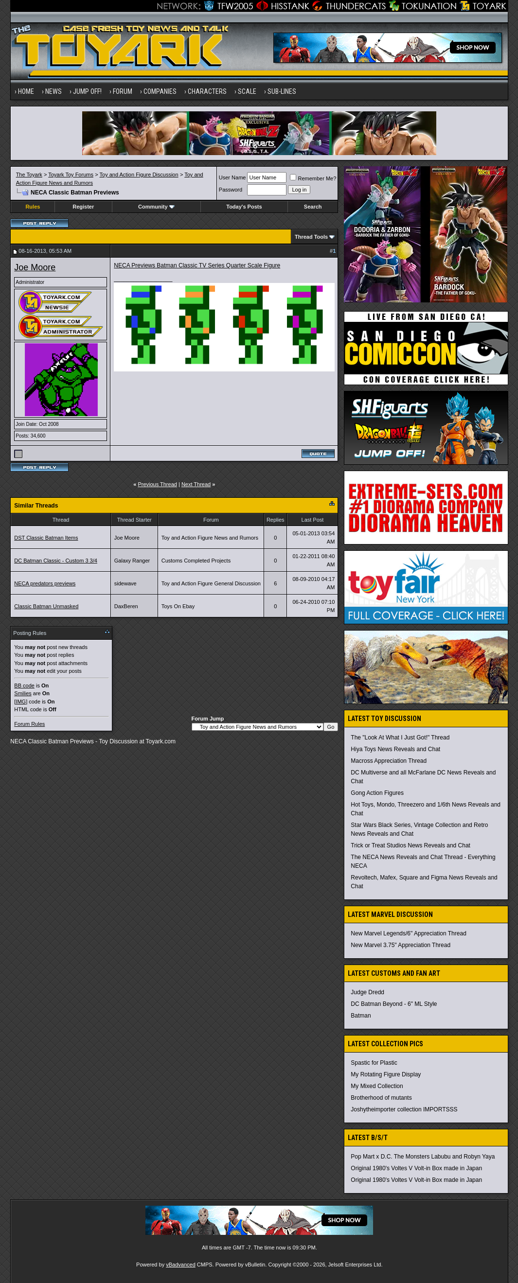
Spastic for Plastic (374, 1062)
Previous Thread (157, 484)
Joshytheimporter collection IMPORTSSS (404, 1109)
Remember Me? (313, 178)
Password (230, 190)
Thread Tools (311, 237)
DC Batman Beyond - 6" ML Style (394, 1004)
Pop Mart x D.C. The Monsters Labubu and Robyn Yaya (423, 1156)
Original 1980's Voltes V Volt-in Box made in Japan (416, 1168)
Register (83, 207)
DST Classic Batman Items (46, 538)
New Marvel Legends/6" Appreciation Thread (408, 933)
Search (313, 207)
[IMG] (20, 701)
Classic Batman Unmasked (46, 606)
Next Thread (196, 484)
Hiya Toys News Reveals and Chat (395, 749)
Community (156, 207)
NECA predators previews (44, 583)
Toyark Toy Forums (70, 174)
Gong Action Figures (377, 793)
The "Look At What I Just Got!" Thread (400, 737)
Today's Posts (244, 207)
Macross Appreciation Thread (389, 760)
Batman (361, 1015)
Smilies (22, 693)
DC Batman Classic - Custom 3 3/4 (55, 560)
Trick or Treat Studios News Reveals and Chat (410, 845)
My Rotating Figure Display (386, 1074)
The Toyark (29, 174)
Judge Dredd (367, 992)
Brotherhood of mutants (381, 1097)
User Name (232, 177)
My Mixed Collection (377, 1086)
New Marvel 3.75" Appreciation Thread (400, 945)
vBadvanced (181, 1264)
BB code (24, 685)
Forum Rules (29, 724)
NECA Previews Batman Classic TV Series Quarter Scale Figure (197, 265)
